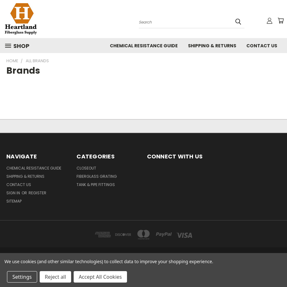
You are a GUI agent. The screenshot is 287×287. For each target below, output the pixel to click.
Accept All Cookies (100, 276)
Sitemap (14, 201)
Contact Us (261, 46)
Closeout (86, 168)
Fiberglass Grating (97, 176)
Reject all (55, 276)
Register (37, 193)
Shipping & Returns (212, 46)
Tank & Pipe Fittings (96, 184)
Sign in (13, 193)
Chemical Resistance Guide (144, 46)
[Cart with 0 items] (280, 20)
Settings (22, 276)
